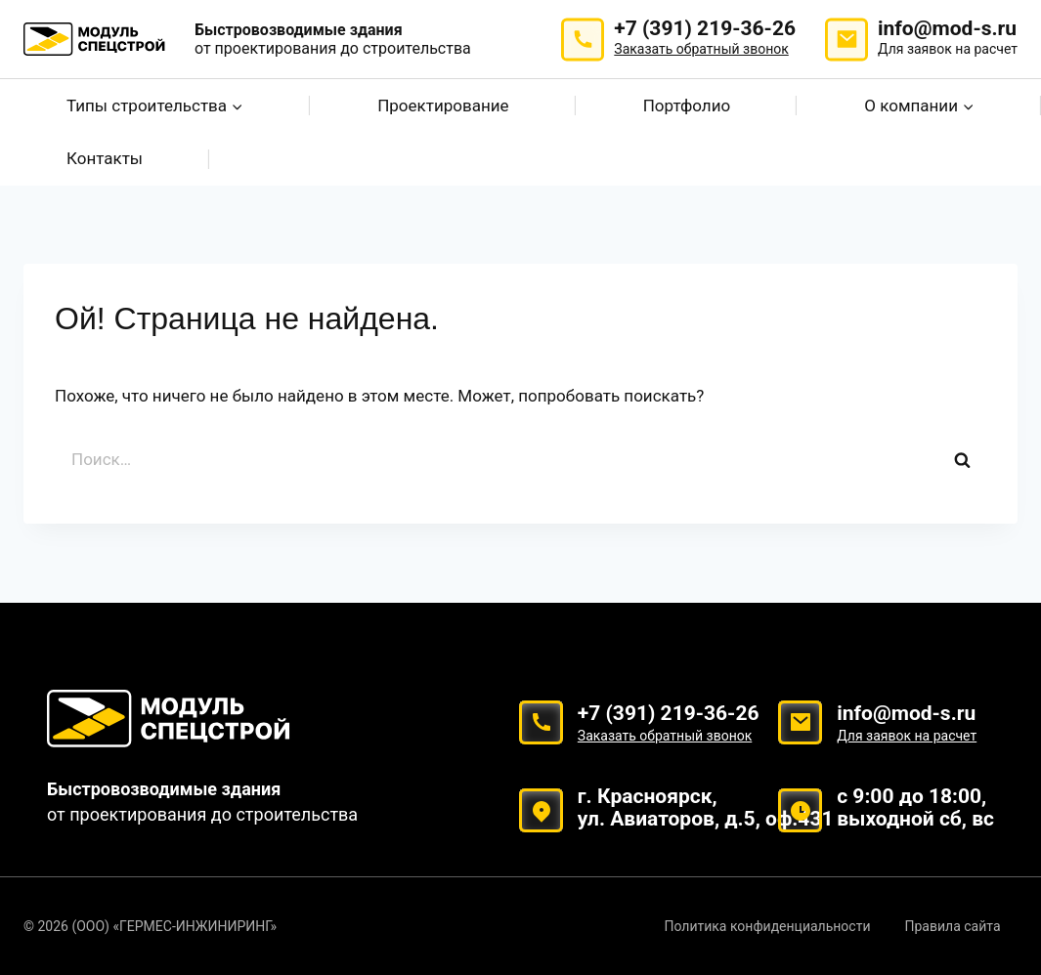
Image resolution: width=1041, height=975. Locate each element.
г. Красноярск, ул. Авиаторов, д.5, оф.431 (706, 807)
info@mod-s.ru (948, 38)
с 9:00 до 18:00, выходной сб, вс (915, 807)
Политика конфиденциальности (767, 926)
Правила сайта (953, 926)
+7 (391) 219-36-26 (705, 38)
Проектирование (442, 105)
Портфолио (686, 105)
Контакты (104, 158)
